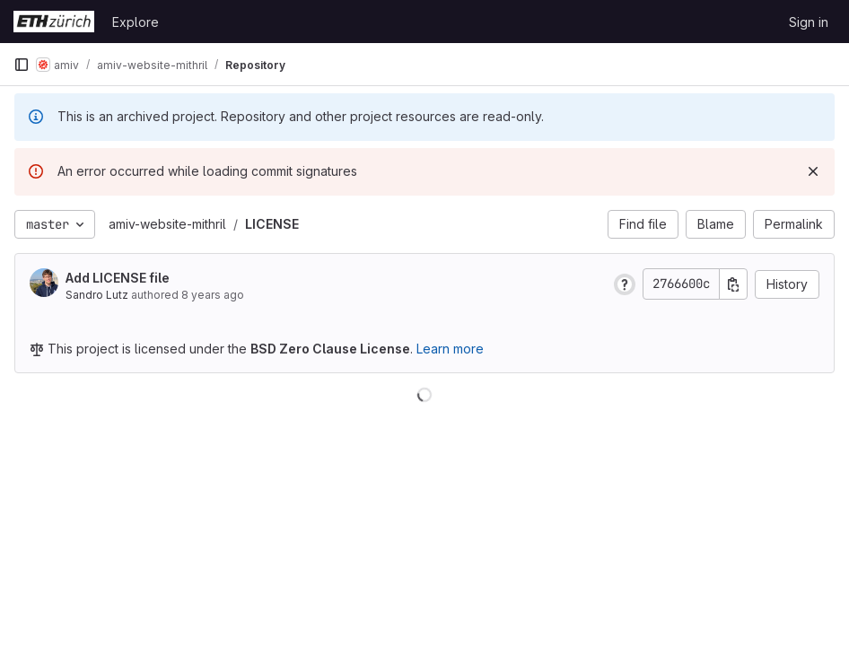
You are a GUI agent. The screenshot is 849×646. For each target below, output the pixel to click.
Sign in (808, 22)
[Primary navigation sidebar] (21, 64)
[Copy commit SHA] (733, 284)
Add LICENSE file (118, 277)
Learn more (450, 348)
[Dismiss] (813, 171)
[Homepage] (54, 21)
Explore (135, 22)
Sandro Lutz (97, 294)
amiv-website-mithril (167, 223)
